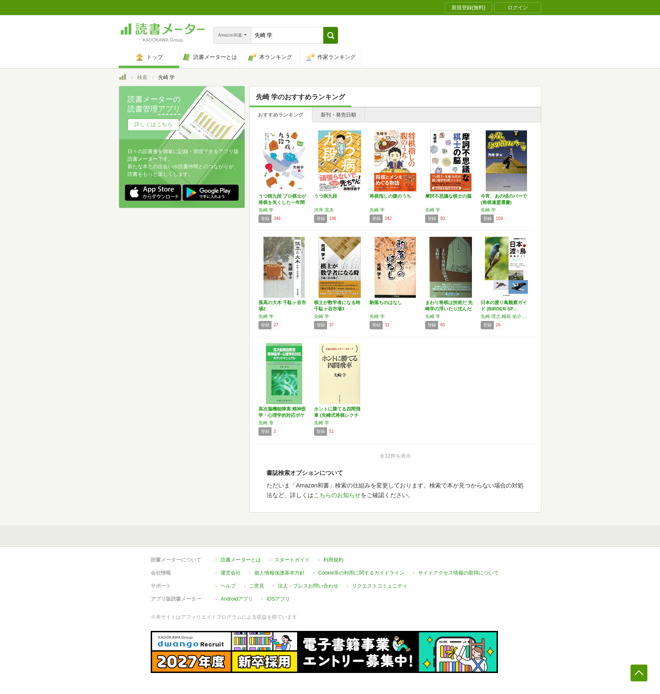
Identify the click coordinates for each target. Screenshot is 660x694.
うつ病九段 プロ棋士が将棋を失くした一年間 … (282, 202)
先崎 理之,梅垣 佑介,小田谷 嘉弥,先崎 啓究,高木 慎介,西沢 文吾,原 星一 (506, 316)
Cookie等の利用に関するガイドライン (361, 572)
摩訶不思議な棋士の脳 (448, 196)
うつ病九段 (325, 196)
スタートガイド (292, 559)
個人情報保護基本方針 (279, 572)
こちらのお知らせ (337, 495)
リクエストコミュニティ (379, 585)
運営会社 (231, 572)
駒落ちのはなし (386, 302)
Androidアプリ (237, 598)
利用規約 (333, 559)
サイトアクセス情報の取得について (458, 572)
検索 (142, 77)
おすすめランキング (280, 115)
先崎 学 (266, 209)
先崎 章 (266, 422)
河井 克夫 (324, 209)
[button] (330, 35)
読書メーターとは (241, 559)
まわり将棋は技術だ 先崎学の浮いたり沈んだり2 (449, 309)
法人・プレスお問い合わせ (308, 585)
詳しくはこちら (153, 124)
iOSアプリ (278, 598)
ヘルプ (228, 585)
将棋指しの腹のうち (390, 196)
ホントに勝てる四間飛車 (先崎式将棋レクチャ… (337, 415)
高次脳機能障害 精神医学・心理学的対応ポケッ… (282, 415)
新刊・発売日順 (338, 115)
